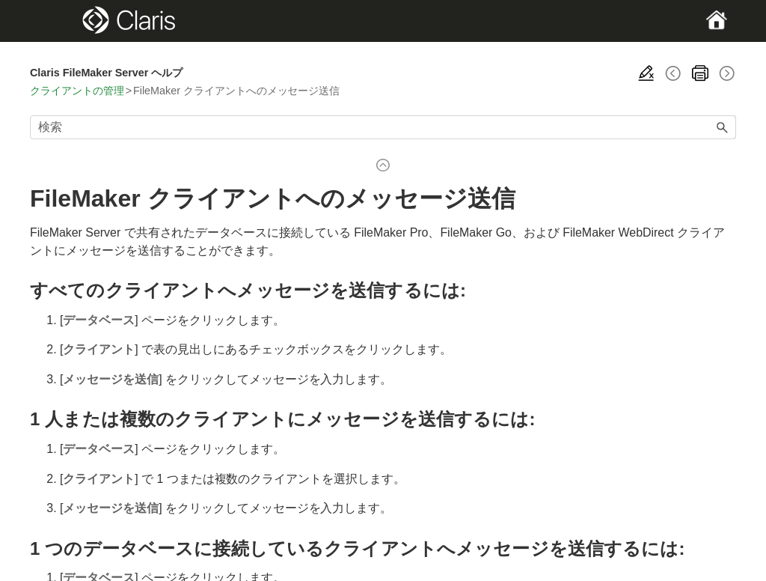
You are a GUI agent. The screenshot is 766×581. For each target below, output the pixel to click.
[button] (722, 127)
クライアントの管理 (77, 91)
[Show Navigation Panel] (64, 21)
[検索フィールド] (383, 127)
